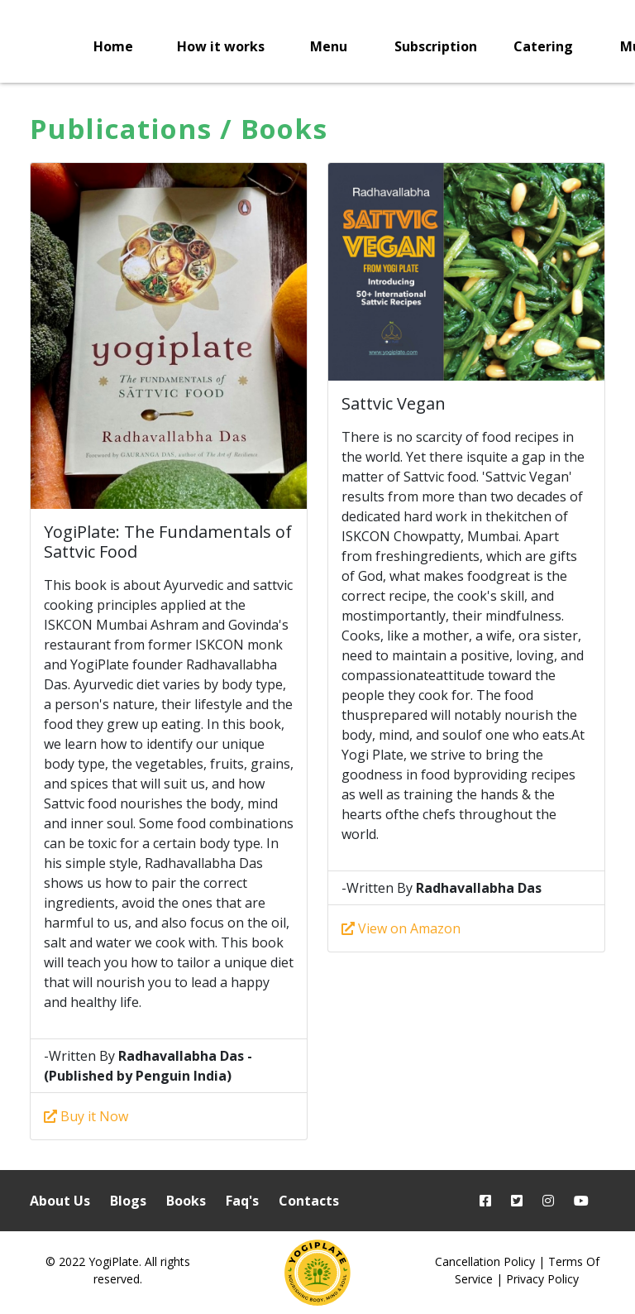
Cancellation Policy (485, 1261)
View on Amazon (401, 928)
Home (113, 46)
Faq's (242, 1201)
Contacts (309, 1201)
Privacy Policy (542, 1279)
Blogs (128, 1201)
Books (186, 1201)
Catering (543, 46)
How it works (221, 46)
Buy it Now (86, 1116)
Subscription (435, 46)
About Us (60, 1201)
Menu (328, 46)
